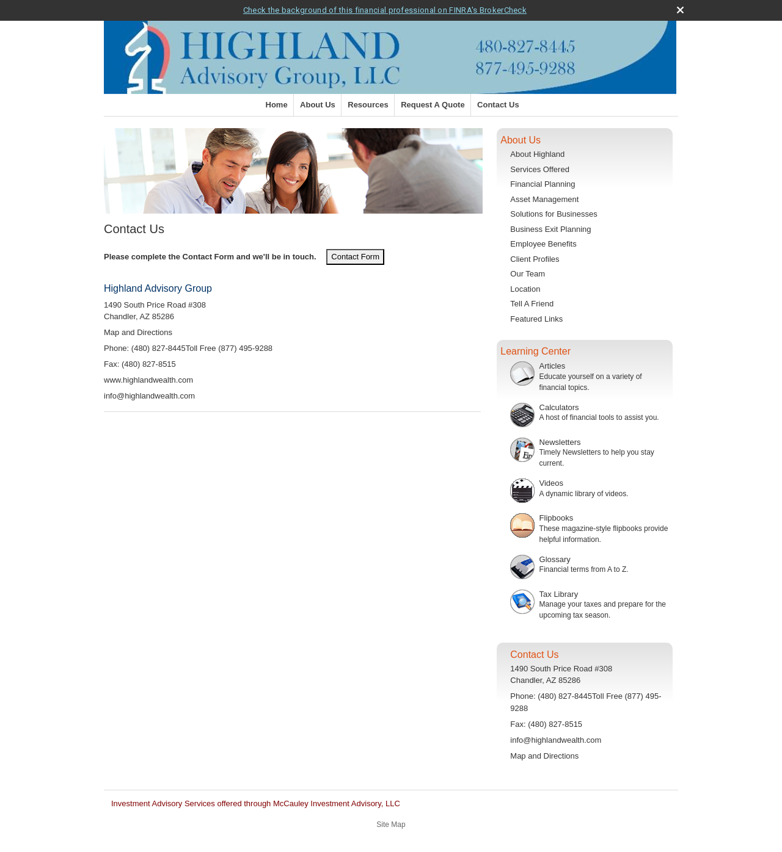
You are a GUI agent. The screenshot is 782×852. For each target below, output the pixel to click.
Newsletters (560, 442)
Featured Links (536, 318)
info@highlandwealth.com (149, 395)
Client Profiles (534, 259)
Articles (552, 365)
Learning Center (535, 351)
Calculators (559, 407)
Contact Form (355, 256)
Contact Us (498, 104)
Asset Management (544, 199)
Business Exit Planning (550, 229)
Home (277, 104)
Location (525, 289)
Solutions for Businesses (553, 213)
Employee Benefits (543, 243)
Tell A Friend (532, 303)
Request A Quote (433, 104)
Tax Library (559, 594)
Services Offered (539, 169)
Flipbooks (556, 517)
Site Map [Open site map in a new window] (390, 824)
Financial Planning (542, 184)
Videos (551, 483)
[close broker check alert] (680, 10)
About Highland (537, 154)
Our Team (527, 273)
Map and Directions (544, 755)
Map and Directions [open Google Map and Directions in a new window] (138, 332)
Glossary (555, 559)
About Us (317, 104)
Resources (368, 104)
